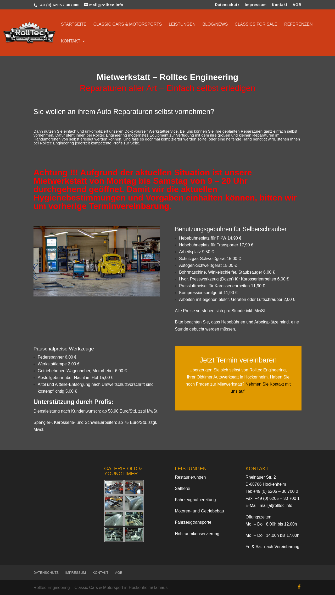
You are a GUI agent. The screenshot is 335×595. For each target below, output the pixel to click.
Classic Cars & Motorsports (127, 24)
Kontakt (279, 5)
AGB (297, 5)
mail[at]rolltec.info (276, 505)
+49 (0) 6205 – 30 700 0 (275, 491)
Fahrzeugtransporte (193, 522)
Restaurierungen (190, 477)
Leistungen (182, 24)
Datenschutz (227, 5)
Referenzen (298, 24)
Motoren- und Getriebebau (199, 511)
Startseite (73, 24)
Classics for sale (256, 24)
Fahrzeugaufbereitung (195, 499)
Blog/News (215, 24)
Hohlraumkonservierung (197, 534)
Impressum (256, 5)
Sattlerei (182, 488)
